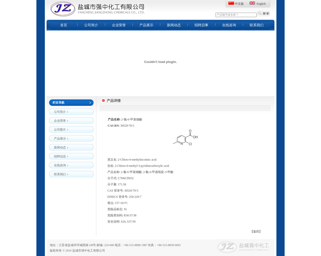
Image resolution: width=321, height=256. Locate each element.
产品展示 (146, 25)
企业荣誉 (119, 25)
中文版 (239, 3)
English (261, 3)
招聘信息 (61, 155)
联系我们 (257, 25)
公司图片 (61, 128)
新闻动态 (174, 25)
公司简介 (91, 25)
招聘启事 (201, 25)
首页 (63, 25)
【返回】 (256, 231)
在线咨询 (229, 25)
